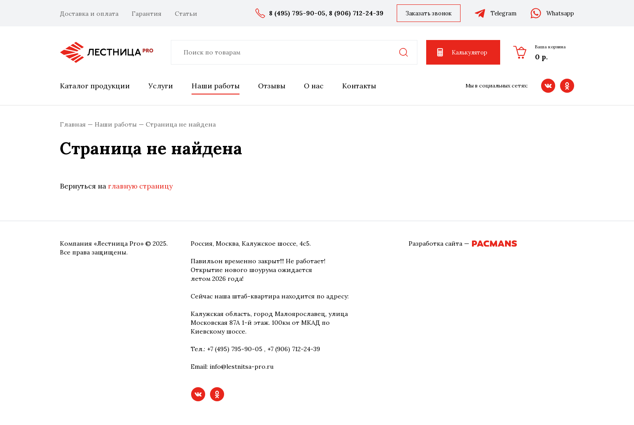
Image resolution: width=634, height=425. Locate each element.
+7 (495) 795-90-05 (234, 349)
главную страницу (140, 186)
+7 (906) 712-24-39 (293, 349)
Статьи (186, 14)
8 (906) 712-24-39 (356, 13)
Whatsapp (552, 13)
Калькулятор (461, 52)
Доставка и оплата (89, 14)
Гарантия (147, 14)
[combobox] (294, 52)
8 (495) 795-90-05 (297, 13)
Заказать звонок (428, 13)
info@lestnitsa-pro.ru (241, 367)
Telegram (495, 13)
